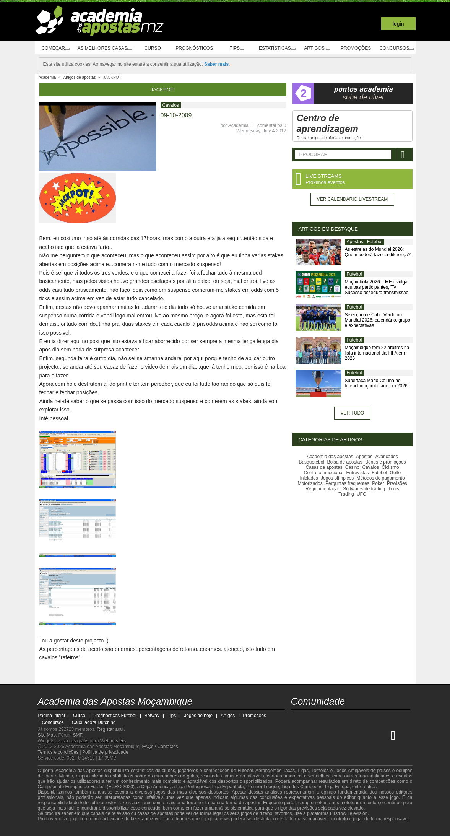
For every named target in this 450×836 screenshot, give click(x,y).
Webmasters (113, 740)
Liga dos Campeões (301, 786)
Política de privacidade (105, 752)
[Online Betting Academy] (340, 735)
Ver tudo (352, 413)
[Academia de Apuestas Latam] (368, 735)
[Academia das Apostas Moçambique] (297, 735)
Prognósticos (194, 48)
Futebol (374, 241)
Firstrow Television (348, 813)
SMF (77, 735)
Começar (53, 48)
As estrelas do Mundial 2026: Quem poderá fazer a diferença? (378, 252)
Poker (378, 483)
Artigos (317, 48)
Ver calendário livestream (352, 199)
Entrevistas (357, 472)
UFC (361, 494)
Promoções (354, 48)
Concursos (395, 48)
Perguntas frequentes (347, 483)
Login (398, 24)
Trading (346, 494)
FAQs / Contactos (160, 746)
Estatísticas (276, 48)
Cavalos (170, 105)
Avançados (386, 456)
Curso (153, 48)
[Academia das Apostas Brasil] (325, 735)
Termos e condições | (60, 752)
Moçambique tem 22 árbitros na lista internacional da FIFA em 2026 (377, 353)
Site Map (47, 735)
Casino (352, 467)
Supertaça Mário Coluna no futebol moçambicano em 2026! (377, 383)
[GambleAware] (57, 829)
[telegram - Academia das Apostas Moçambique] (340, 718)
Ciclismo (390, 467)
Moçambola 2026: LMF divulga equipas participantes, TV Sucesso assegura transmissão (377, 287)
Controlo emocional (323, 472)
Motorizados (309, 483)
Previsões (397, 483)
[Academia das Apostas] (311, 735)
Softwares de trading (364, 488)
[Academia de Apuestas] (354, 735)
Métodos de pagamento (381, 478)
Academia (238, 125)
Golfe (395, 472)
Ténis (393, 488)
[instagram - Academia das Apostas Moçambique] (325, 718)
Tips (235, 48)
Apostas (355, 241)
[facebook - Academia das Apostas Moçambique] (311, 718)
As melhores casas (104, 48)
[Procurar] (404, 154)
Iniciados (309, 478)
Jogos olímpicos (337, 478)
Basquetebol (311, 462)
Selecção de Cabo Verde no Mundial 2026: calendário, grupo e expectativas (377, 320)
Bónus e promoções (385, 462)
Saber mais (216, 64)
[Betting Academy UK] (383, 735)
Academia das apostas (330, 456)
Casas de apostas (323, 467)
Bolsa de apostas (344, 462)
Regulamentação (322, 488)
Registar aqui (110, 729)
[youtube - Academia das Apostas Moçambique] (297, 718)
